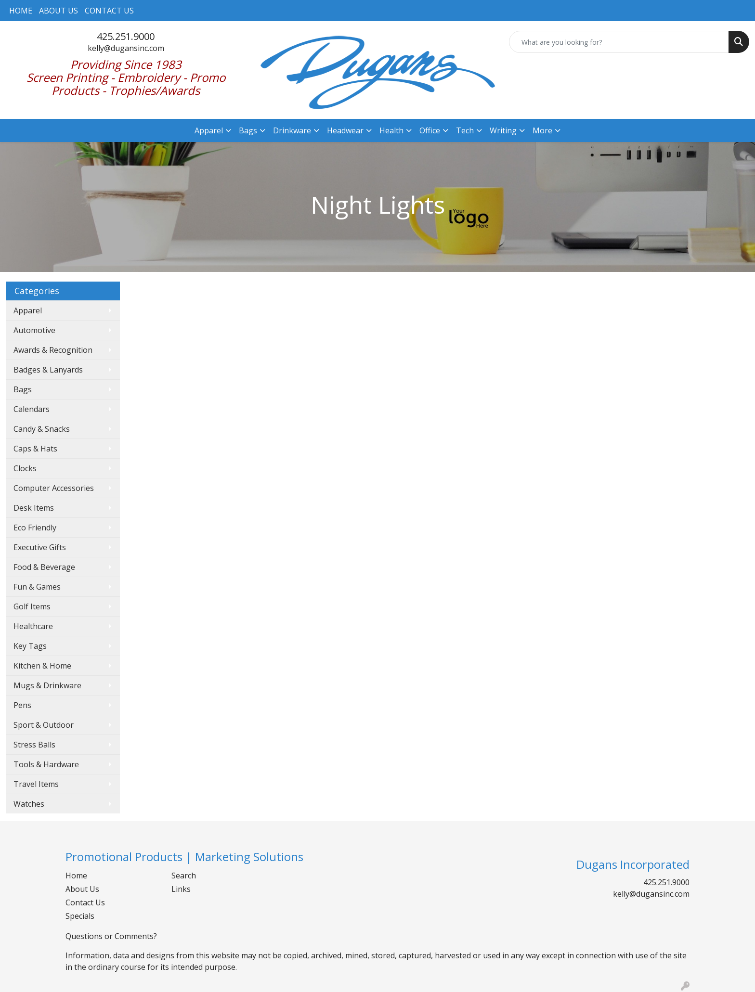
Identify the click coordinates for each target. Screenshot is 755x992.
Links (181, 889)
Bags (22, 389)
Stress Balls (34, 744)
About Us (82, 889)
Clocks (25, 468)
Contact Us (85, 902)
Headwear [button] (345, 130)
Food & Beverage (44, 567)
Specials (79, 916)
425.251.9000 (126, 36)
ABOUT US (58, 10)
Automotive (34, 330)
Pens (22, 705)
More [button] (542, 130)
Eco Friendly (34, 527)
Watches (28, 804)
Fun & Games (37, 586)
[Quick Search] (619, 42)
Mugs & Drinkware (47, 685)
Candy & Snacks (41, 429)
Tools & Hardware (46, 764)
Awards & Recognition (52, 350)
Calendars (31, 409)
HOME (20, 10)
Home (76, 875)
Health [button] (391, 130)
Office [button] (429, 130)
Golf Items (32, 606)
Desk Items (33, 507)
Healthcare (33, 626)
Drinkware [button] (292, 130)
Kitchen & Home (42, 665)
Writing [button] (503, 130)
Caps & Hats (35, 448)
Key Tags (30, 646)
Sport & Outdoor (43, 725)
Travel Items (36, 784)
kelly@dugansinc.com (126, 48)
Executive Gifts (39, 547)
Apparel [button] (209, 130)
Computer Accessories (53, 488)
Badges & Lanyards (48, 369)
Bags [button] (248, 130)
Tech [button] (465, 130)
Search (183, 875)
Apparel (27, 310)
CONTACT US (109, 10)
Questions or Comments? (111, 936)
